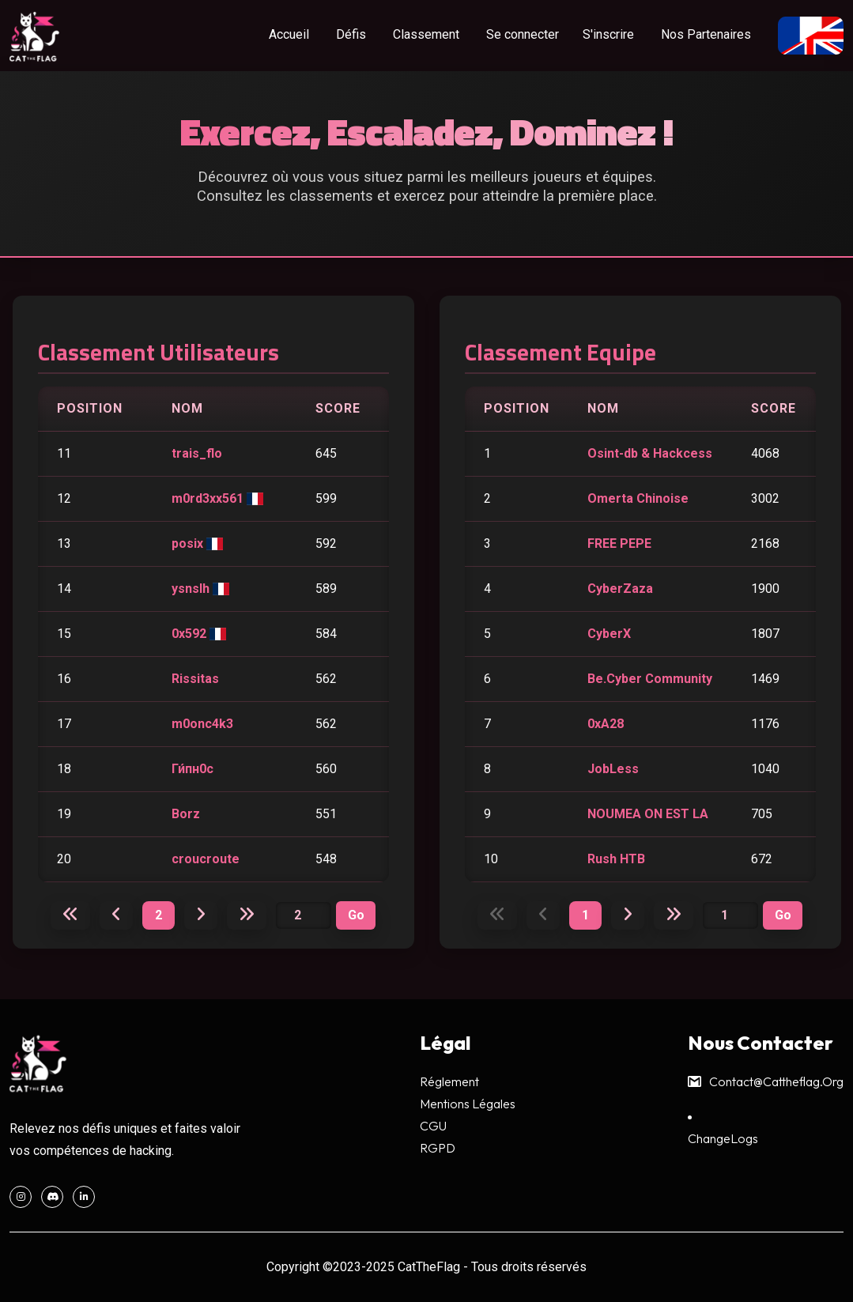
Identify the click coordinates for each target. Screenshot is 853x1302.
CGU (433, 1126)
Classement (426, 34)
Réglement (449, 1081)
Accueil (289, 34)
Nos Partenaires (706, 34)
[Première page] (70, 914)
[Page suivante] (200, 914)
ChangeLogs (723, 1138)
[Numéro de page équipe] (730, 915)
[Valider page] (356, 915)
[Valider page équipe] (782, 915)
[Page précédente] (116, 914)
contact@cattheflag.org (766, 1081)
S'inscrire (608, 34)
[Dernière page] (246, 914)
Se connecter (522, 34)
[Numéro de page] (303, 915)
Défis (351, 34)
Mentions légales (467, 1103)
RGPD (437, 1148)
